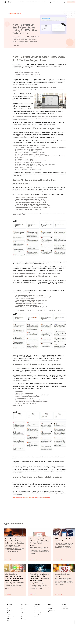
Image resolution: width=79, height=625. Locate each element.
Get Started (71, 2)
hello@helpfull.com (65, 606)
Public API (9, 618)
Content (22, 616)
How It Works (20, 2)
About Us (36, 606)
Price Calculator (10, 612)
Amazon (22, 606)
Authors (22, 614)
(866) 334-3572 (65, 608)
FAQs (36, 608)
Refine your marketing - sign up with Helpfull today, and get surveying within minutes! (31, 497)
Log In (64, 2)
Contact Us (37, 610)
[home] (7, 2)
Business (23, 612)
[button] (31, 2)
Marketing (23, 608)
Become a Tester (38, 612)
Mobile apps (23, 618)
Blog (8, 620)
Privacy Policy (37, 616)
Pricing (8, 608)
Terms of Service (38, 614)
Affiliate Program (10, 614)
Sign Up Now (10, 610)
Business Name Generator (51, 607)
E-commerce (23, 610)
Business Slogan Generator (51, 611)
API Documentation (11, 616)
